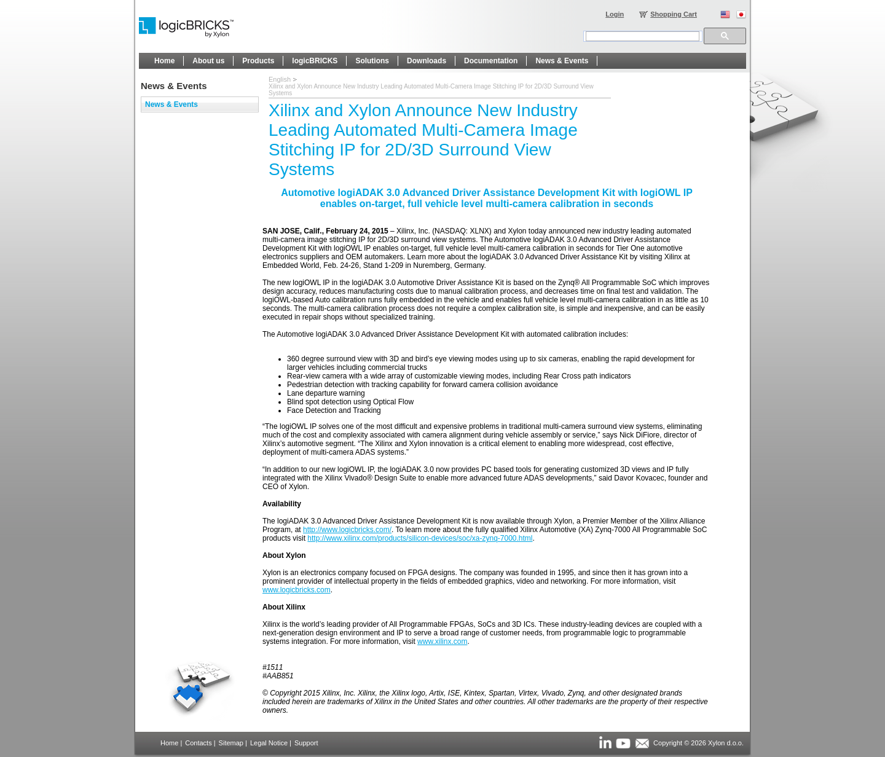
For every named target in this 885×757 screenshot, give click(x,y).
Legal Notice (269, 743)
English (280, 79)
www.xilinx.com (442, 641)
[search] (642, 36)
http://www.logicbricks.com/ (347, 529)
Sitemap (231, 743)
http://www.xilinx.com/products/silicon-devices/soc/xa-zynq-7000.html (419, 538)
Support (306, 743)
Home (169, 743)
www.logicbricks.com (296, 590)
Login (614, 14)
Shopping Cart (673, 14)
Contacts (198, 743)
